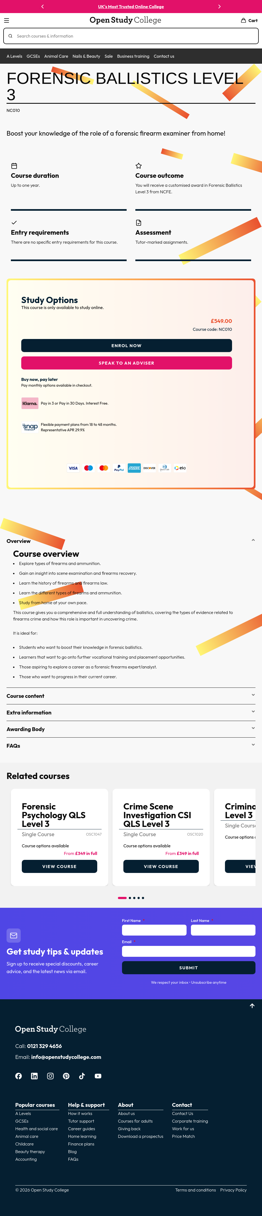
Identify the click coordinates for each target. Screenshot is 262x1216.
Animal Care (56, 56)
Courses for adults (135, 1117)
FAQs (131, 742)
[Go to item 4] (139, 895)
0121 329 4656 (44, 1042)
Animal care (26, 1133)
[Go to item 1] (122, 895)
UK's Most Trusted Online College (131, 6)
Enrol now (236, 6)
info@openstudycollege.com (66, 1053)
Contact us (164, 56)
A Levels (14, 56)
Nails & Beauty (86, 56)
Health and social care (36, 1125)
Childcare (24, 1140)
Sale (109, 56)
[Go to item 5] (143, 895)
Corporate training (190, 1117)
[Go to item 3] (134, 895)
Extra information (131, 709)
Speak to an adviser (127, 359)
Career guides (81, 1125)
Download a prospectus (140, 1133)
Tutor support (81, 1117)
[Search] (133, 35)
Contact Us (182, 1110)
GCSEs (33, 56)
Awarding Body (131, 725)
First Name (133, 917)
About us (126, 1110)
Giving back (129, 1125)
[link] (59, 834)
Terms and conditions (195, 1186)
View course (59, 863)
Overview (131, 537)
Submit (188, 964)
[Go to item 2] (130, 895)
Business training (133, 56)
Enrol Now (126, 342)
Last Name (202, 917)
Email (129, 939)
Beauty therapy (30, 1148)
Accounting (26, 1156)
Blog (72, 1148)
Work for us (183, 1125)
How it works (80, 1110)
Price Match (183, 1133)
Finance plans (81, 1140)
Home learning (82, 1133)
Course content (131, 692)
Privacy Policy (233, 1186)
